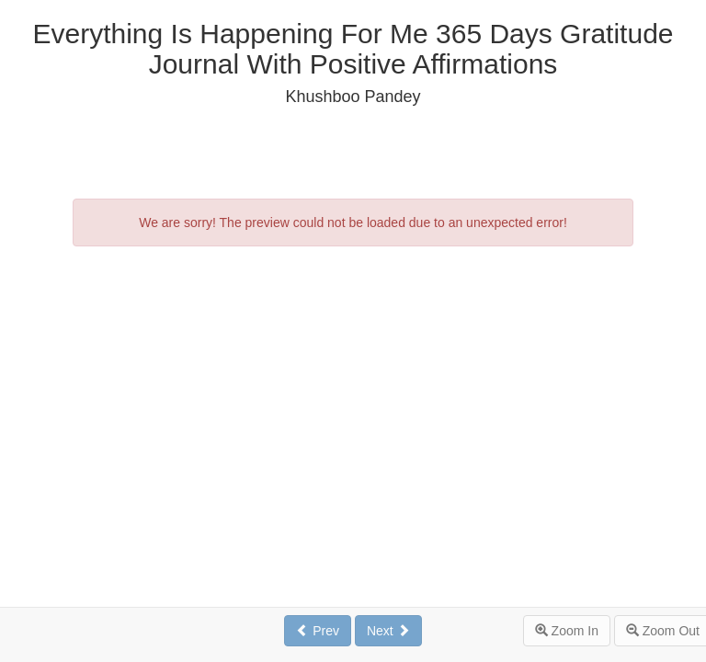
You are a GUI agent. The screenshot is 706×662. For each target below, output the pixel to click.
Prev (317, 630)
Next (388, 630)
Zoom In (566, 630)
